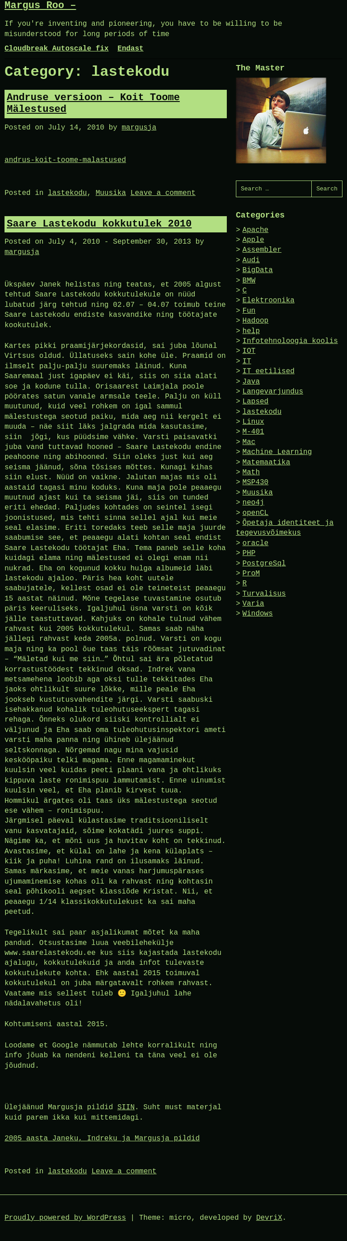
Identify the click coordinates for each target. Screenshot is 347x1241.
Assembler (262, 250)
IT (247, 361)
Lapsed (256, 402)
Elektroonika (269, 300)
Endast (130, 49)
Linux (253, 422)
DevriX (269, 1218)
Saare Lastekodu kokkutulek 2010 (99, 224)
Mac (249, 442)
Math (251, 472)
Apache (256, 230)
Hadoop (256, 321)
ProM (251, 574)
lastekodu (67, 193)
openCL (256, 513)
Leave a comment (163, 193)
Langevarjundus (273, 392)
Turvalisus (264, 594)
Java (251, 382)
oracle (256, 543)
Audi (251, 260)
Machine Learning (277, 452)
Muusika (111, 193)
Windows (258, 614)
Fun (249, 311)
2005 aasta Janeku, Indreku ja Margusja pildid (102, 1138)
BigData (258, 270)
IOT (249, 351)
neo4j (253, 503)
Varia (253, 604)
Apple (253, 240)
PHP (249, 553)
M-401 (253, 432)
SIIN (126, 1107)
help (251, 331)
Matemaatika (267, 462)
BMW (249, 281)
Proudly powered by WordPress (65, 1218)
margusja (139, 128)
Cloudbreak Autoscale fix (56, 49)
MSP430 (256, 482)
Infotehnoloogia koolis (290, 341)
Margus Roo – (40, 5)
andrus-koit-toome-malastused (65, 160)
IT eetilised (269, 371)
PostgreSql (264, 564)
